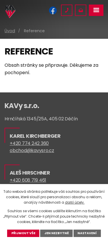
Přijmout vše (23, 233)
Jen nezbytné (56, 233)
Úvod (10, 31)
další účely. (75, 202)
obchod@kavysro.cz (32, 150)
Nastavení (87, 233)
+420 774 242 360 (29, 143)
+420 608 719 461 (28, 180)
